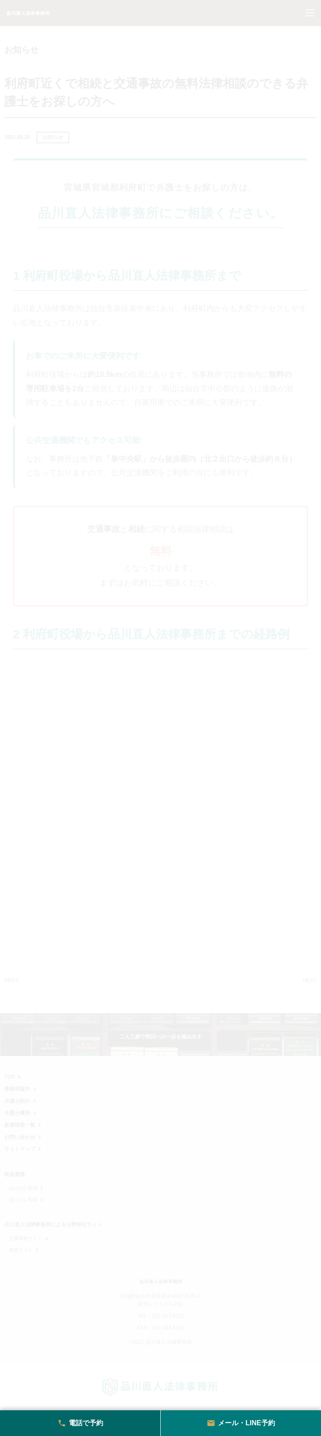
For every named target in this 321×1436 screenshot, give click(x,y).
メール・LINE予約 (241, 1423)
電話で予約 (80, 1423)
